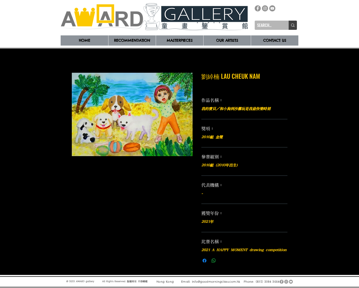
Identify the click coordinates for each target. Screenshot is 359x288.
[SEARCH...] (267, 25)
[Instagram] (265, 8)
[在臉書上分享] (204, 261)
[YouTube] (272, 8)
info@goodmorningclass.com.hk (216, 281)
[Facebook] (258, 8)
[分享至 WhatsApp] (214, 261)
